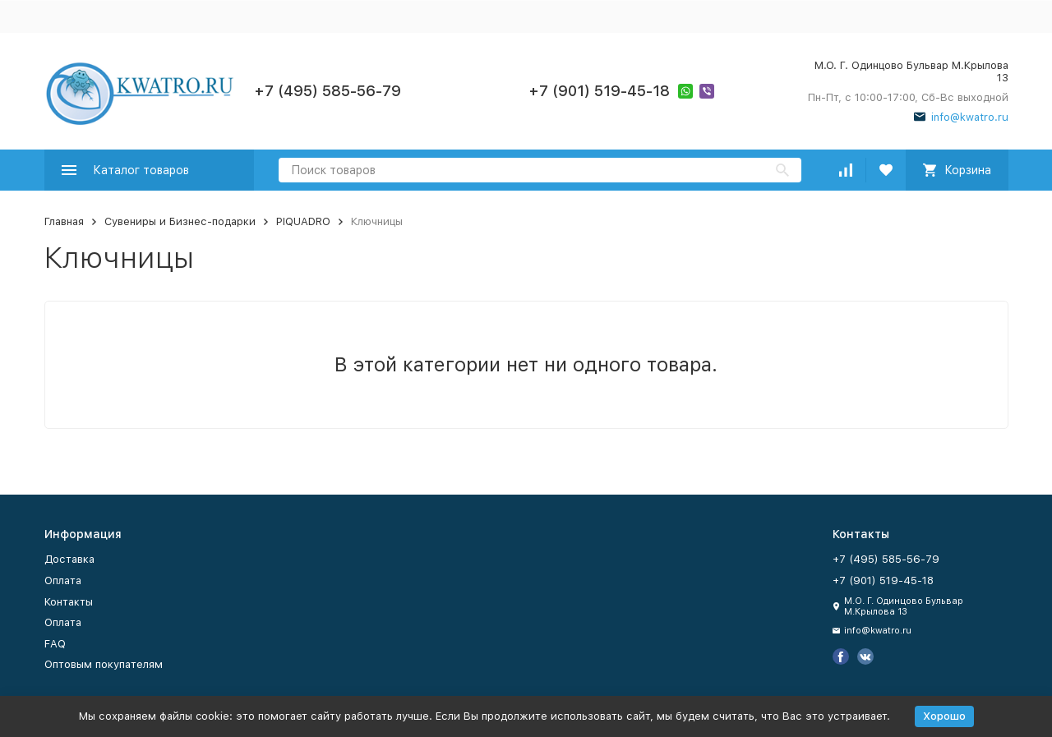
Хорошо (944, 716)
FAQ (55, 644)
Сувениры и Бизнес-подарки (180, 221)
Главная (64, 221)
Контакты (68, 602)
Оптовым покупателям (103, 664)
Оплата (62, 580)
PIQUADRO (303, 221)
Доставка (69, 559)
